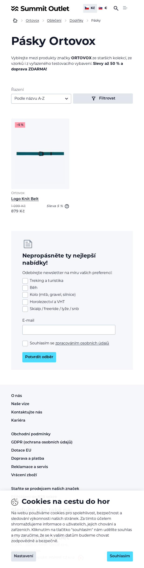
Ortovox (17, 193)
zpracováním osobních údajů (82, 343)
